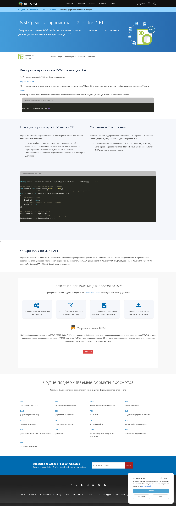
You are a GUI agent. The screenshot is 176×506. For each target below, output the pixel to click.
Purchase (81, 4)
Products (69, 4)
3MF (56, 398)
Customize (141, 496)
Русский (140, 4)
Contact (113, 503)
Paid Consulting (122, 491)
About (113, 4)
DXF (56, 407)
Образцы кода (56, 57)
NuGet (22, 90)
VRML (92, 426)
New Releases (45, 491)
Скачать (81, 57)
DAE (22, 407)
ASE (126, 398)
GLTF (22, 417)
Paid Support (106, 491)
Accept (151, 491)
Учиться (91, 57)
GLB (126, 407)
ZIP (21, 439)
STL (21, 426)
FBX (91, 407)
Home (22, 491)
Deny (160, 496)
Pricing (58, 491)
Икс (126, 426)
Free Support (92, 491)
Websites (102, 4)
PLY (126, 417)
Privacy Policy (96, 503)
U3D (56, 426)
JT (56, 417)
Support (92, 4)
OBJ (91, 417)
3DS (21, 398)
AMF (92, 398)
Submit (129, 462)
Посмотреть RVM (93, 293)
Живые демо (70, 57)
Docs (67, 491)
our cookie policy (146, 486)
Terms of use (106, 503)
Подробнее (88, 350)
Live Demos (78, 491)
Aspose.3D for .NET (27, 82)
